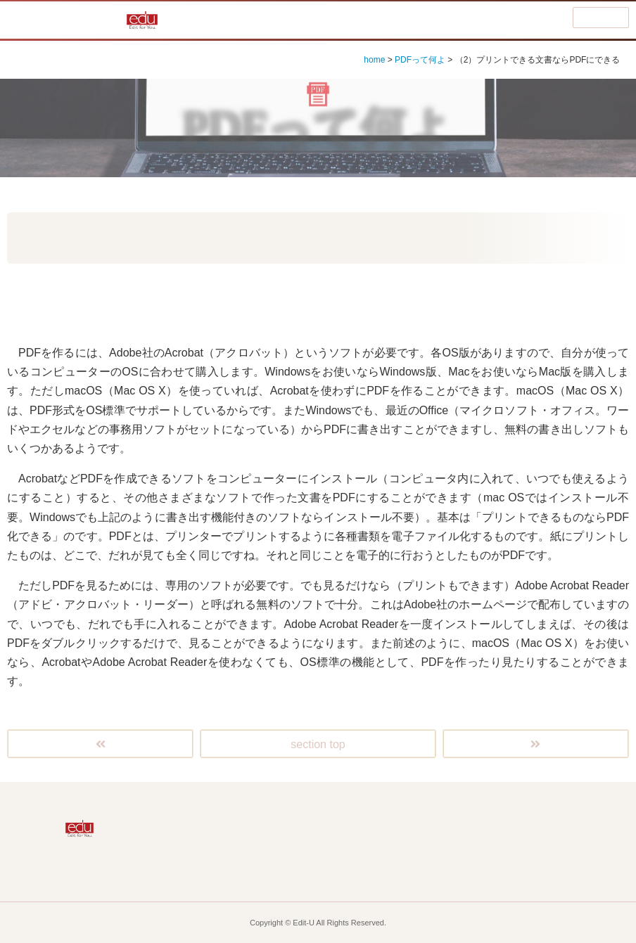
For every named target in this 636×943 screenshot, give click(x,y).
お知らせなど (458, 869)
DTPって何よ (571, 809)
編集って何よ (346, 809)
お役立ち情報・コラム (346, 869)
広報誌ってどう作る (458, 809)
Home (233, 809)
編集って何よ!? (65, 20)
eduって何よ (233, 869)
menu (600, 18)
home (374, 60)
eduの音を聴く (571, 869)
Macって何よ (233, 839)
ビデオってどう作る (571, 839)
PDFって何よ (420, 60)
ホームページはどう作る (458, 839)
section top (318, 744)
